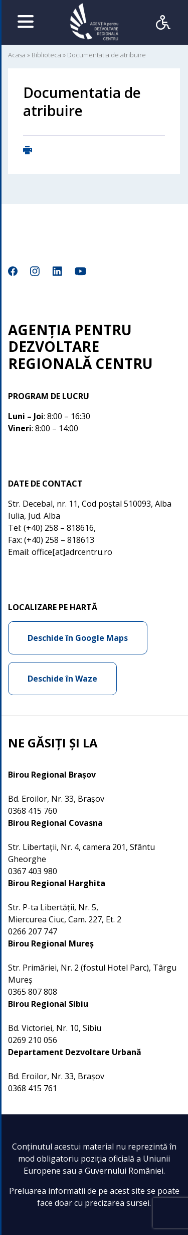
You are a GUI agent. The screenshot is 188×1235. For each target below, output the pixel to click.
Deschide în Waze (62, 678)
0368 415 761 (32, 1088)
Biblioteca (46, 54)
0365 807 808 (32, 991)
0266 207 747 (32, 931)
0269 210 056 (32, 1040)
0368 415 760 (32, 810)
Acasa (17, 54)
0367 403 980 (32, 871)
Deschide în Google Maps (78, 637)
